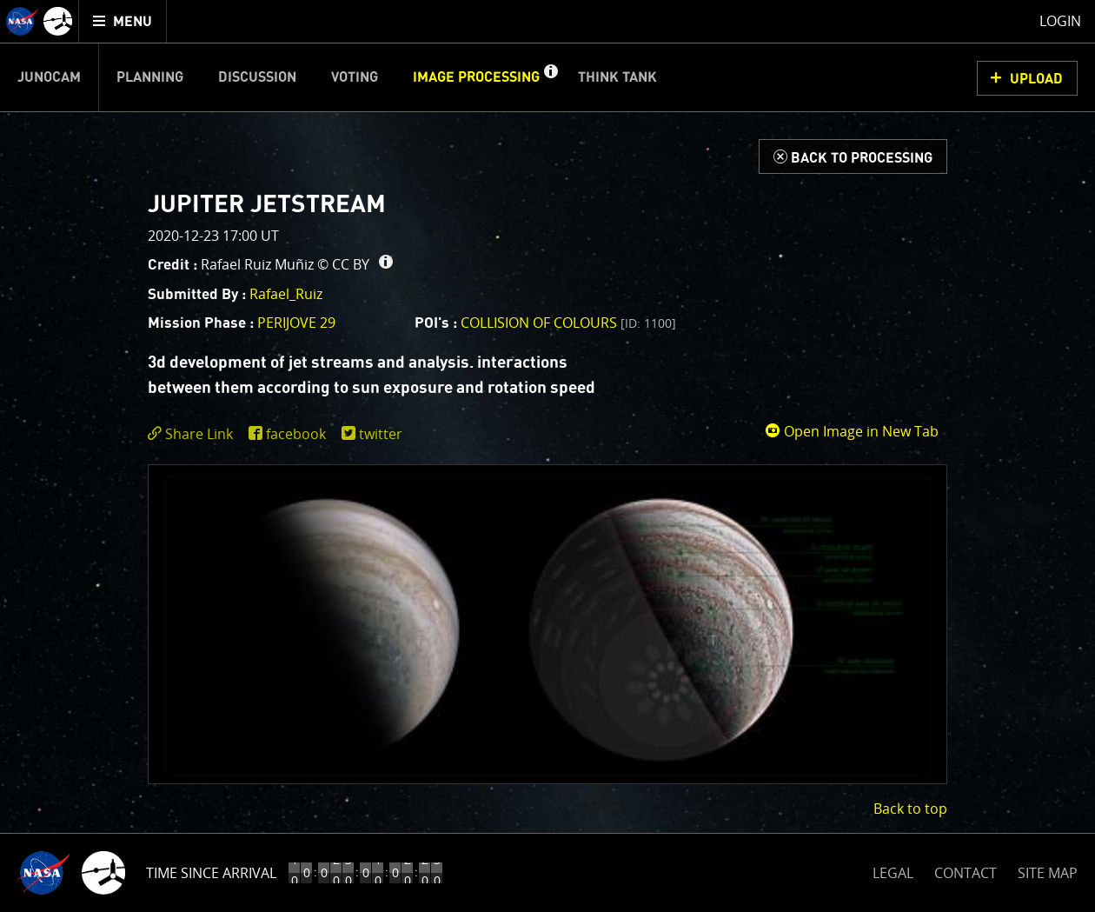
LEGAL (893, 869)
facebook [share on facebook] (296, 433)
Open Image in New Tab (852, 431)
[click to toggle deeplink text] (194, 434)
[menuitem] (123, 21)
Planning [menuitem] (149, 77)
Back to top (910, 808)
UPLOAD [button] (1036, 79)
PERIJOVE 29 (296, 322)
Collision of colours (568, 322)
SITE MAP (1048, 872)
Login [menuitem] (1060, 20)
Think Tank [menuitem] (617, 77)
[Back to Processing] (853, 156)
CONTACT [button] (965, 872)
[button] (550, 77)
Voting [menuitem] (354, 77)
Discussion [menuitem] (257, 77)
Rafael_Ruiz (285, 293)
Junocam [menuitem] (49, 77)
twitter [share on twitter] (380, 433)
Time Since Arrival (211, 873)
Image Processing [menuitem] (476, 77)
